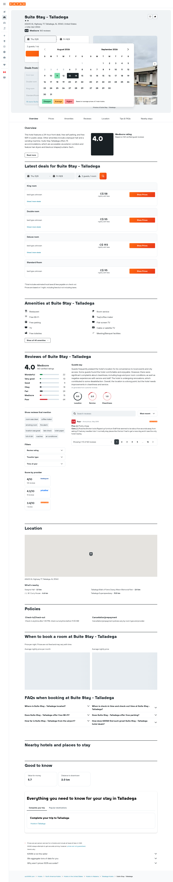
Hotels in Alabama (92, 876)
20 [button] (69, 82)
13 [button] (70, 75)
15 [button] (82, 75)
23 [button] (45, 88)
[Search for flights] (4, 12)
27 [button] (70, 88)
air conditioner (51, 436)
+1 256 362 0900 (32, 27)
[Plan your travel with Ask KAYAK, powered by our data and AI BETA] (4, 35)
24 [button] (51, 88)
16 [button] (45, 82)
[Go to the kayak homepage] (17, 4)
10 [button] (51, 75)
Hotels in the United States (73, 876)
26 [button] (63, 88)
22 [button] (82, 82)
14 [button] (76, 75)
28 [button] (76, 88)
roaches (39, 436)
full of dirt (29, 436)
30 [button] (44, 94)
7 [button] (75, 69)
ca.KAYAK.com (30, 876)
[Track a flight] (4, 46)
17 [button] (51, 82)
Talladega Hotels (107, 876)
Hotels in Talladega (38, 823)
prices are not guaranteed (76, 846)
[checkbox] (38, 480)
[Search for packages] (4, 28)
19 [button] (63, 82)
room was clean (32, 419)
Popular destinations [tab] (58, 808)
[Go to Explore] (4, 41)
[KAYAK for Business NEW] (4, 57)
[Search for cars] (4, 22)
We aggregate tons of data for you (92, 858)
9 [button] (44, 75)
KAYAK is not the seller (92, 853)
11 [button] (57, 75)
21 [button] (76, 82)
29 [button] (82, 88)
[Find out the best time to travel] (4, 52)
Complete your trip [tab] (37, 808)
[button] (4, 4)
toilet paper (59, 430)
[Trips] (4, 64)
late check (47, 430)
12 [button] (63, 75)
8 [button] (82, 69)
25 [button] (57, 88)
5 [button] (63, 69)
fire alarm (44, 425)
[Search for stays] (4, 17)
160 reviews (45, 30)
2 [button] (44, 69)
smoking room (31, 425)
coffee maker (46, 419)
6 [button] (69, 69)
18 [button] (57, 82)
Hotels (40, 876)
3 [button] (51, 69)
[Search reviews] (106, 413)
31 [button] (51, 94)
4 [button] (57, 69)
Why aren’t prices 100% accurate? (92, 863)
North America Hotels (53, 876)
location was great (33, 430)
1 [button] (82, 63)
